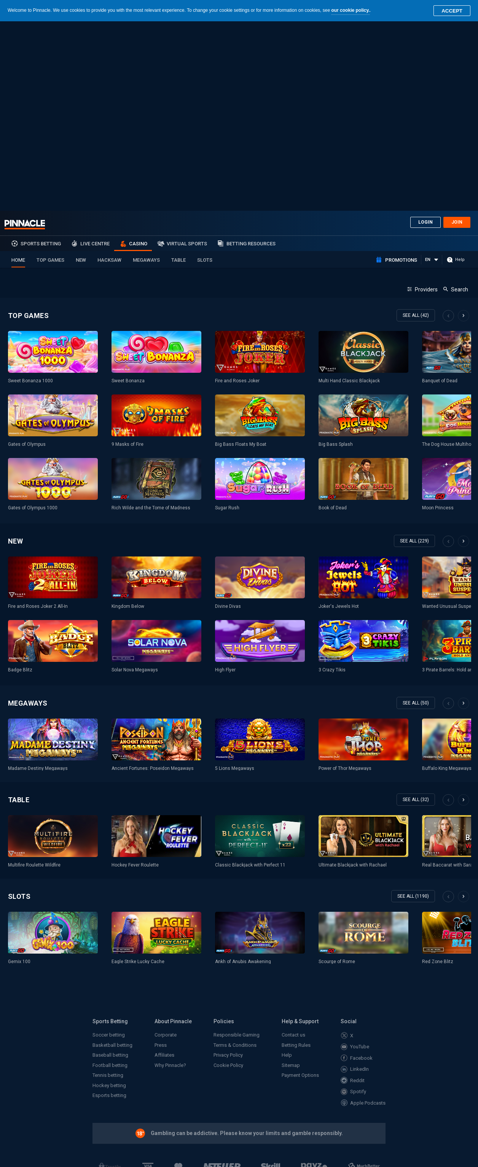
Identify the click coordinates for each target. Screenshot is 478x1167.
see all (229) (414, 351)
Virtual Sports (187, 54)
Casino (138, 54)
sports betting (41, 54)
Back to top (421, 1086)
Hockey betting (109, 896)
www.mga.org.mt (112, 1053)
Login (425, 32)
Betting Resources (251, 54)
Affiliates (164, 865)
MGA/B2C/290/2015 (253, 1019)
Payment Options (300, 886)
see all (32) (416, 610)
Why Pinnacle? (170, 876)
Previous (448, 126)
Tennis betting (107, 886)
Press (161, 856)
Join (456, 32)
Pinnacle (25, 35)
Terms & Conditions (235, 856)
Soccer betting (108, 845)
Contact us (293, 845)
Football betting (109, 876)
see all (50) (416, 513)
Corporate (166, 845)
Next (463, 126)
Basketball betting (112, 856)
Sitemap (291, 876)
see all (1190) (413, 706)
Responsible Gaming (237, 845)
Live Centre (95, 54)
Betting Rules (296, 856)
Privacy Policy (228, 865)
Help (287, 865)
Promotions (401, 70)
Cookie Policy (228, 876)
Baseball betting (110, 865)
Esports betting (109, 906)
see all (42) (416, 126)
